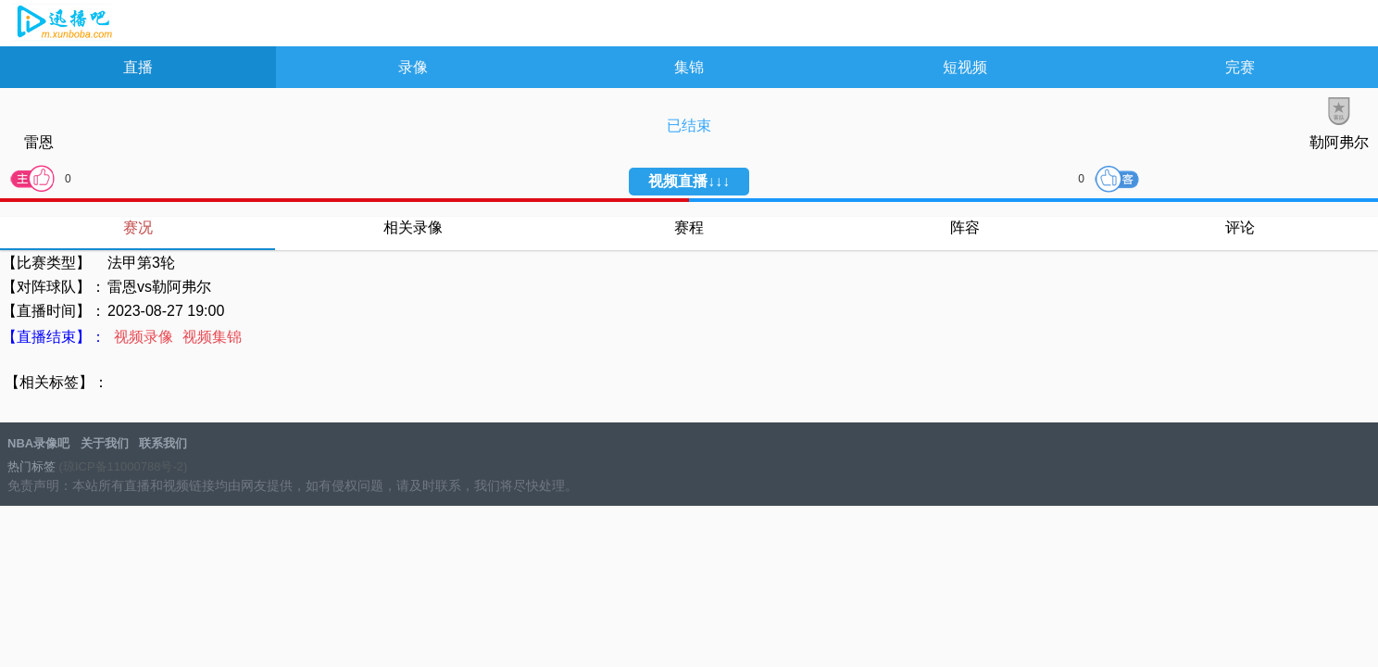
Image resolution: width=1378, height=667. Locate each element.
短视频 (965, 67)
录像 (413, 67)
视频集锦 (212, 337)
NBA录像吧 (62, 24)
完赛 (1240, 67)
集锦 (689, 67)
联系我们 (163, 443)
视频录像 (143, 337)
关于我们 (105, 443)
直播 (138, 67)
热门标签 (31, 466)
